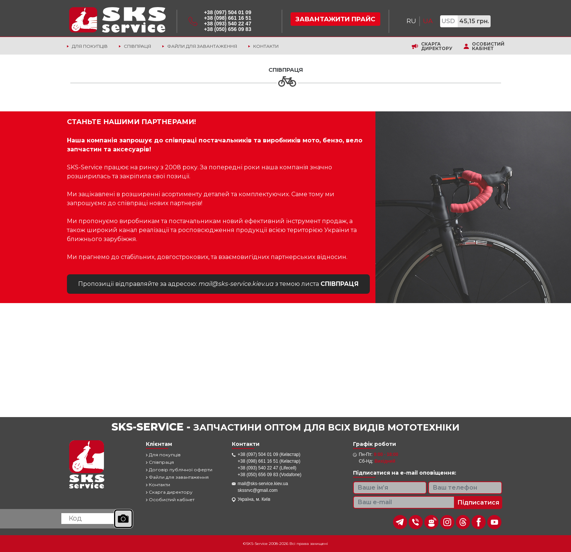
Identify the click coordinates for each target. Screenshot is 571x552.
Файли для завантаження (202, 46)
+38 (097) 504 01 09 (227, 12)
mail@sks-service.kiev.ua (263, 483)
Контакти (266, 46)
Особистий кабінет (488, 46)
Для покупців (90, 46)
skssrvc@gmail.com (258, 490)
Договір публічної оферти (179, 469)
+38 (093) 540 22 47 (227, 24)
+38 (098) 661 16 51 (227, 18)
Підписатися (478, 502)
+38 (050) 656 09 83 (227, 29)
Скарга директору (436, 46)
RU (411, 21)
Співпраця (137, 46)
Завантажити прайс (335, 19)
